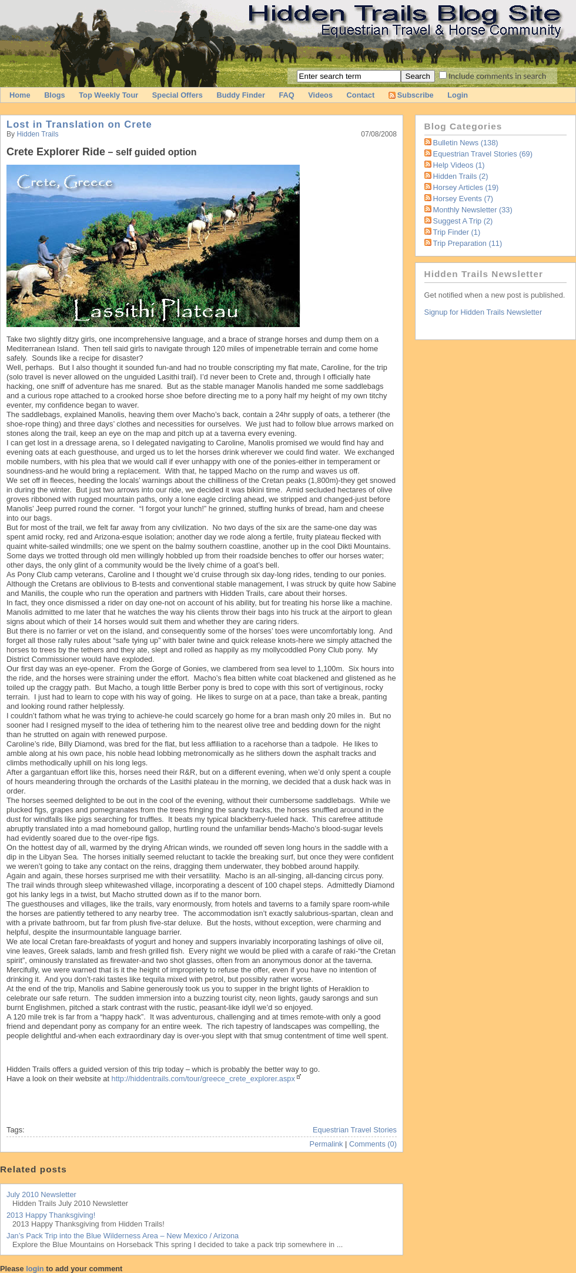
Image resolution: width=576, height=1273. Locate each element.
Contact (361, 95)
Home (20, 95)
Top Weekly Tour (108, 95)
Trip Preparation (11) (468, 243)
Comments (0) (373, 1143)
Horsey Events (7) (463, 198)
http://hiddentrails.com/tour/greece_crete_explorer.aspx (203, 1078)
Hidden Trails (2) (460, 176)
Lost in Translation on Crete (79, 124)
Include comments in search (497, 76)
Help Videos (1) (459, 165)
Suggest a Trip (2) (463, 220)
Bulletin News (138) (465, 142)
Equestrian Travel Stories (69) (483, 153)
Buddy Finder (240, 95)
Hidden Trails (38, 134)
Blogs (54, 95)
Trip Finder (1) (457, 232)
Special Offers (177, 95)
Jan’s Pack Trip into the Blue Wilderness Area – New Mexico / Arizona (122, 1235)
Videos (320, 95)
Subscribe (411, 95)
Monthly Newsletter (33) (473, 209)
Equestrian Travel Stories (355, 1129)
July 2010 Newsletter (41, 1194)
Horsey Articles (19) (466, 187)
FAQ (286, 95)
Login (457, 95)
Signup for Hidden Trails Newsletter (483, 312)
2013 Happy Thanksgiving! (50, 1215)
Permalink (326, 1143)
